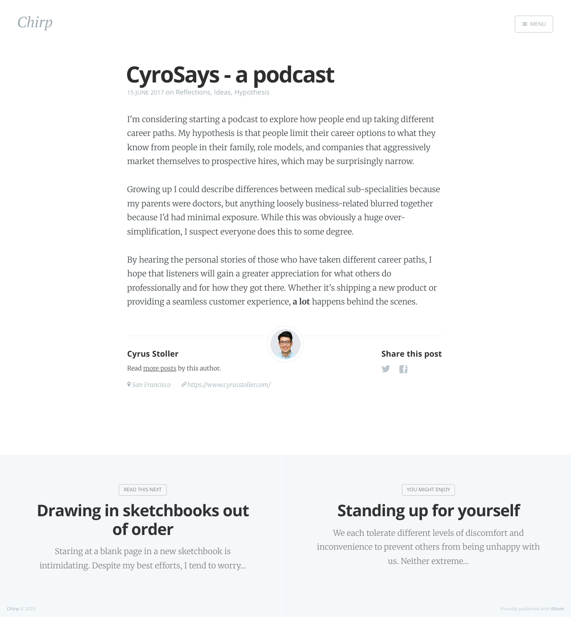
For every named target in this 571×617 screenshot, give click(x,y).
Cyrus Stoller (152, 354)
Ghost (557, 608)
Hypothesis (251, 92)
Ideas (222, 92)
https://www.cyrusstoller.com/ (229, 385)
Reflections (193, 92)
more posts (159, 368)
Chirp (13, 608)
